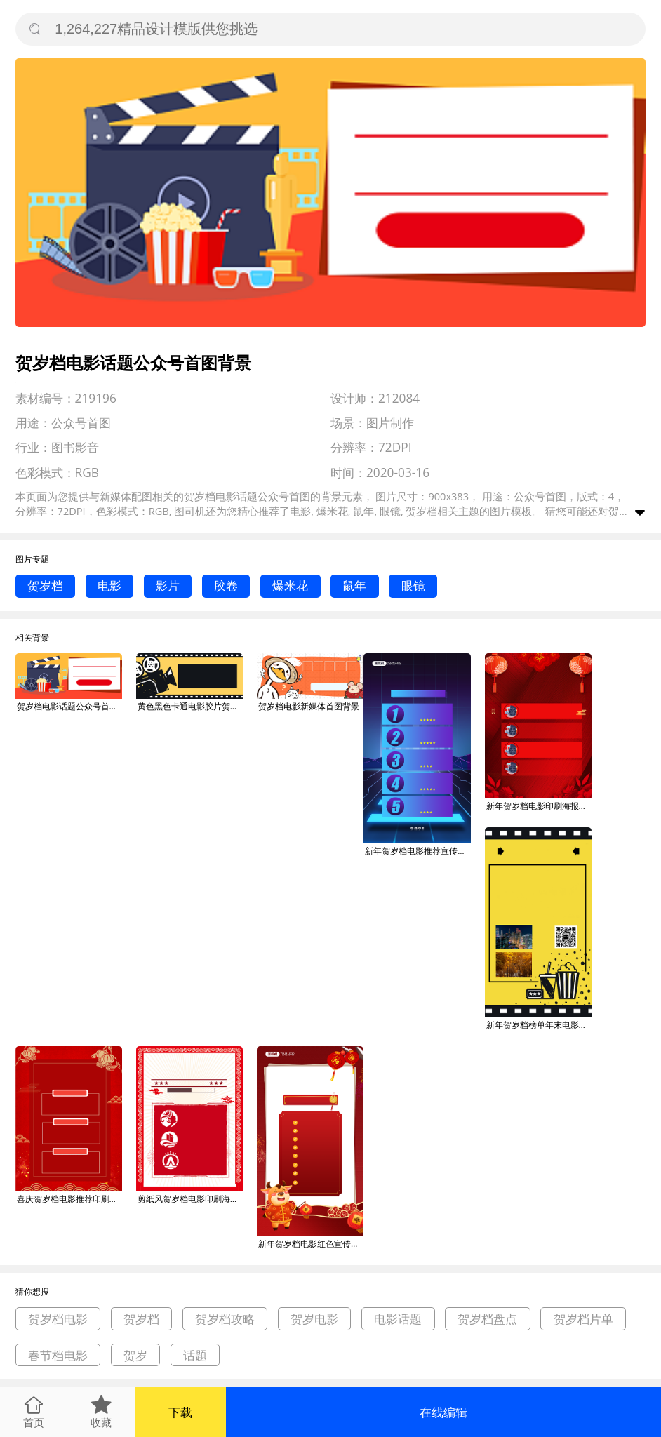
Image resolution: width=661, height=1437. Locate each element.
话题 (195, 1355)
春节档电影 (58, 1355)
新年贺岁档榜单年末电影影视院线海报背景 (539, 1025)
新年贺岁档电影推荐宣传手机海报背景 (417, 851)
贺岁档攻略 (225, 1319)
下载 (180, 1412)
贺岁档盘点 (487, 1319)
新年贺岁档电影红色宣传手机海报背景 (310, 1244)
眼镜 (413, 585)
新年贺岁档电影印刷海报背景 (539, 806)
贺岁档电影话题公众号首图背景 (69, 706)
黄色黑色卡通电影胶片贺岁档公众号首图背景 (190, 706)
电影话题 (398, 1319)
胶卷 (226, 585)
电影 (109, 585)
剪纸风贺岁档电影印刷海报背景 (190, 1199)
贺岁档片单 (583, 1319)
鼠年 (354, 585)
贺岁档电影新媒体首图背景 (308, 706)
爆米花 (290, 585)
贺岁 (135, 1355)
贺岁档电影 (58, 1319)
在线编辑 (443, 1412)
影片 (168, 585)
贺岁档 (45, 585)
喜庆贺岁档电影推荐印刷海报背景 (69, 1199)
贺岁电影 (314, 1319)
